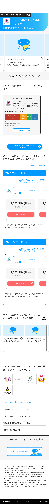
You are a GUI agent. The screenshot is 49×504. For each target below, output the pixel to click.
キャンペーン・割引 (30, 439)
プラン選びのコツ (40, 165)
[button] (10, 76)
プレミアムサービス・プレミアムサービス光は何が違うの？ (32, 181)
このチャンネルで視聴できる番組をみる (24, 146)
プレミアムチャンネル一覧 (25, 501)
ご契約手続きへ (20, 214)
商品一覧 (9, 439)
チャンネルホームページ (15, 402)
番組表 (21, 130)
